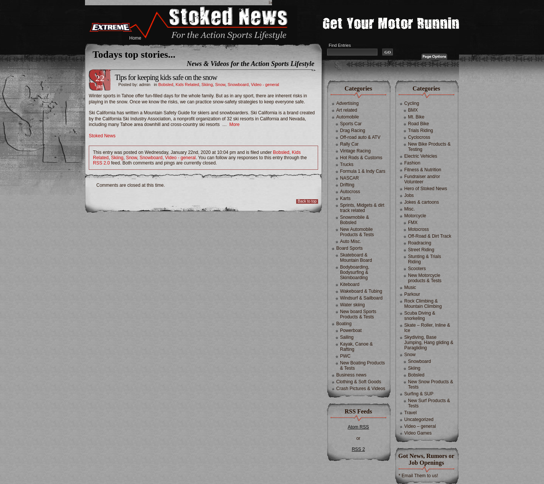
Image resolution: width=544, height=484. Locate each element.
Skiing (207, 84)
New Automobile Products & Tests (357, 232)
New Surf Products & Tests (429, 403)
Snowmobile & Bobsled (354, 220)
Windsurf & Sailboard (361, 298)
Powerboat (351, 330)
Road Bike (418, 123)
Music (410, 287)
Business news (351, 375)
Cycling (411, 103)
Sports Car (351, 123)
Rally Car (349, 144)
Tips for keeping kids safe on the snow (166, 77)
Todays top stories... (134, 54)
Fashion (412, 163)
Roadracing (419, 243)
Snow (220, 84)
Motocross (418, 229)
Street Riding (421, 249)
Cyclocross (419, 137)
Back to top (307, 201)
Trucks (347, 164)
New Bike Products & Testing (429, 146)
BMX (413, 110)
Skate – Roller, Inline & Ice (427, 328)
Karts (345, 198)
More (234, 124)
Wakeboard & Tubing (361, 291)
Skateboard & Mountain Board (356, 257)
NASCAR (349, 178)
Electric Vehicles (420, 156)
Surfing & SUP (418, 393)
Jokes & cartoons (421, 202)
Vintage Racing (355, 151)
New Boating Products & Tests (362, 365)
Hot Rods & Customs (361, 157)
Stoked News (102, 135)
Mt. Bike (416, 117)
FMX (412, 222)
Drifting (347, 184)
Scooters (417, 268)
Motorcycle (415, 215)
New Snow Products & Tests (430, 384)
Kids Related (187, 84)
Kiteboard (349, 284)
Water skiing (352, 304)
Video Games (418, 433)
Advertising (347, 103)
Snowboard (238, 84)
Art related (346, 110)
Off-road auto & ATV (360, 137)
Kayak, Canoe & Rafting (356, 346)
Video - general (265, 84)
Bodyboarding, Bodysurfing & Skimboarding (354, 272)
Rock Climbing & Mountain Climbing (423, 303)
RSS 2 (358, 449)
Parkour (412, 294)
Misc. (409, 209)
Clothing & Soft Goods (358, 381)
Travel (410, 412)
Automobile (347, 117)
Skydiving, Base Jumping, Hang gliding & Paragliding (428, 342)
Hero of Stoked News (425, 188)
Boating (344, 323)
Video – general (420, 426)
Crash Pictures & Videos (360, 388)
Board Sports (349, 248)
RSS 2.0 (101, 163)
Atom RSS (358, 427)
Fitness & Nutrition (422, 169)
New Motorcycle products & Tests (425, 278)
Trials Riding (420, 130)
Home (135, 38)
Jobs (409, 195)
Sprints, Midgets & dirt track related (362, 208)
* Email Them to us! (418, 475)
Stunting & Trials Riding (424, 259)
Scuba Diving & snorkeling (419, 315)
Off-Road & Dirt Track (429, 236)
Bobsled (165, 84)
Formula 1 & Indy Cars (362, 171)
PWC (345, 356)
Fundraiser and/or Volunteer (422, 179)
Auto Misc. (350, 241)
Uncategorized (418, 419)
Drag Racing (352, 130)
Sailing (347, 337)
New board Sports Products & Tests (358, 314)
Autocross (350, 191)
